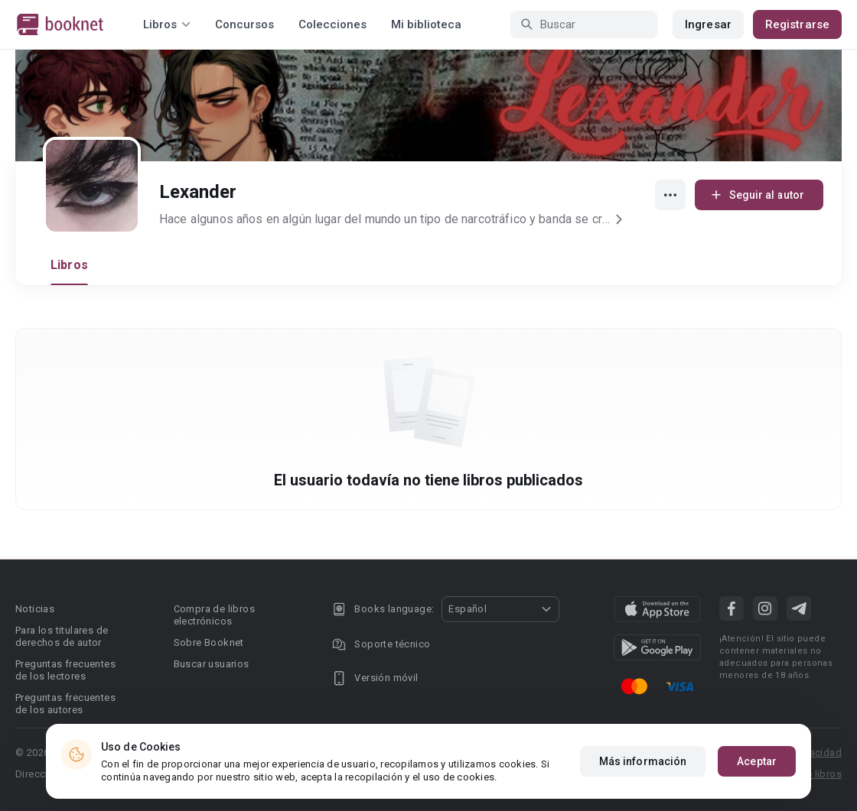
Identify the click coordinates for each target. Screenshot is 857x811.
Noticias (34, 609)
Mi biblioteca (426, 24)
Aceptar (757, 761)
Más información (643, 761)
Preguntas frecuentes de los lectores (65, 670)
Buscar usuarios (211, 664)
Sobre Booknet (209, 642)
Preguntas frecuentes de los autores (65, 703)
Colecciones (332, 24)
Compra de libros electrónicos (214, 615)
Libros (69, 265)
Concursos (244, 24)
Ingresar (708, 24)
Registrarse (797, 24)
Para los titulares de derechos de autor (61, 636)
